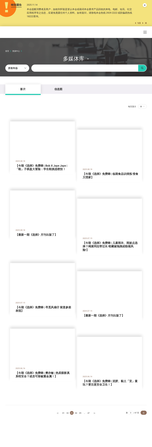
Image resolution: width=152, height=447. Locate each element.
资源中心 (16, 51)
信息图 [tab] (58, 89)
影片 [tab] (23, 89)
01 (63, 413)
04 (76, 413)
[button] (135, 23)
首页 (7, 51)
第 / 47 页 (132, 413)
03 (72, 413)
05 (80, 413)
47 (89, 413)
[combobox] (17, 68)
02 (68, 413)
